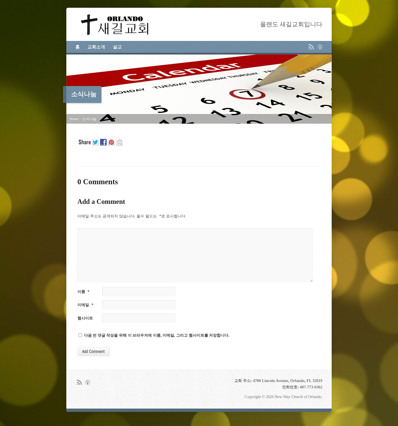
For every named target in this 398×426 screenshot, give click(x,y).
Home (74, 119)
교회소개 (96, 47)
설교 (117, 47)
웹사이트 (85, 318)
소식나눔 (89, 119)
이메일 (85, 305)
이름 (83, 291)
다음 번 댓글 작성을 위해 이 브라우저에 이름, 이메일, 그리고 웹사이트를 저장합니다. (156, 335)
